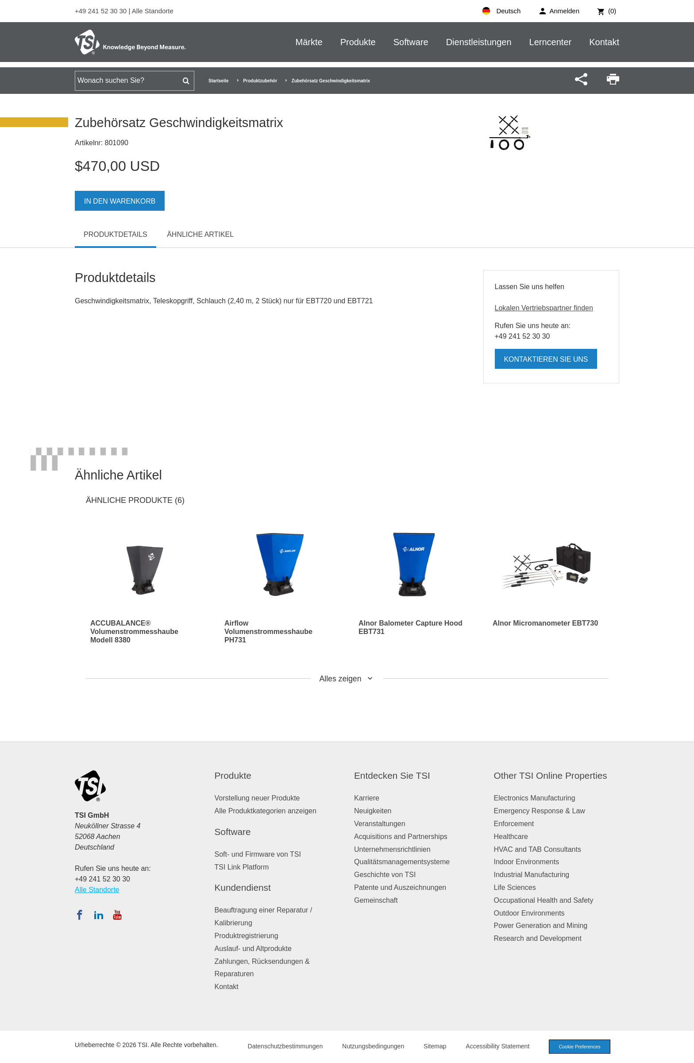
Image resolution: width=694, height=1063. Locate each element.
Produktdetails (115, 234)
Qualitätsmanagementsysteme (402, 862)
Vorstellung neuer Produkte (257, 798)
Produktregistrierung (246, 935)
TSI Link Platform (242, 867)
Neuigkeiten (373, 811)
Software (410, 42)
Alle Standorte (153, 11)
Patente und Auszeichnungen (400, 887)
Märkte (309, 42)
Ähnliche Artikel (200, 234)
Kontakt (604, 42)
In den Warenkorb (120, 201)
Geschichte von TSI (385, 874)
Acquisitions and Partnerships (400, 836)
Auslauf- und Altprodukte (253, 948)
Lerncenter (550, 42)
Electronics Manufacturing (534, 798)
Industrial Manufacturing (532, 874)
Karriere (366, 798)
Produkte (358, 42)
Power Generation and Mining (541, 925)
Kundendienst (243, 887)
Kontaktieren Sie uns (546, 359)
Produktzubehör (260, 80)
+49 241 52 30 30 (101, 11)
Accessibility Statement (495, 1046)
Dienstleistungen (479, 42)
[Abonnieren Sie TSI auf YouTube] (117, 915)
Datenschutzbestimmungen (282, 1046)
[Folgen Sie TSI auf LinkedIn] (99, 915)
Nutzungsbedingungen (370, 1046)
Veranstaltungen (379, 823)
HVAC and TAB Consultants (537, 849)
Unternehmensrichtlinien (392, 849)
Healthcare (511, 836)
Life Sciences (515, 887)
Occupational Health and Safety (544, 900)
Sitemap (432, 1046)
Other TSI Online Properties (550, 775)
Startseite (218, 80)
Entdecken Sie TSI (392, 775)
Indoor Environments (526, 862)
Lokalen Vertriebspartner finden (544, 308)
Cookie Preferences (578, 1046)
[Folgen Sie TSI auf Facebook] (80, 915)
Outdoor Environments (529, 913)
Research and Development (538, 938)
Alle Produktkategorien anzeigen (265, 811)
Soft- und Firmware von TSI (258, 854)
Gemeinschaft (376, 900)
